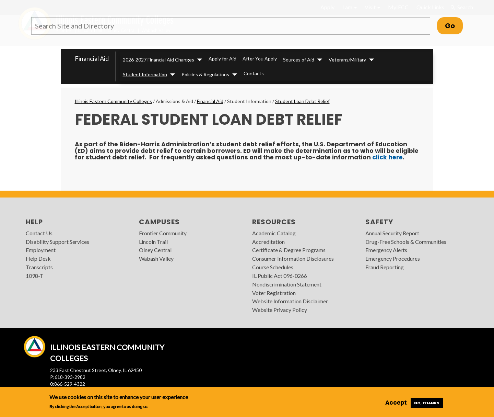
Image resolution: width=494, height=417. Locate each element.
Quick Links (430, 7)
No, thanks (426, 403)
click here (387, 157)
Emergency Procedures (392, 258)
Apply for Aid (222, 58)
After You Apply (260, 58)
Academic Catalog (274, 233)
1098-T (35, 275)
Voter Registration (274, 293)
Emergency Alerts (386, 250)
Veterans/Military (347, 60)
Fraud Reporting (384, 267)
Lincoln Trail (153, 241)
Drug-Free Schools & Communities (405, 241)
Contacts (254, 73)
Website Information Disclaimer (290, 301)
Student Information (145, 74)
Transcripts (39, 267)
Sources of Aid (298, 60)
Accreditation (268, 241)
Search (461, 7)
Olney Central (155, 250)
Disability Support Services (57, 241)
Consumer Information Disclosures (293, 258)
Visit (372, 7)
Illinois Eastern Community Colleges (113, 101)
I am (349, 7)
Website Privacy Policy (279, 309)
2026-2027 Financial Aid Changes (158, 60)
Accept (396, 402)
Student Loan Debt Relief (302, 101)
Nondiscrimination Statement (286, 284)
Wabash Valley (156, 258)
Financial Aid (92, 58)
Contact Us (39, 233)
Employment (41, 250)
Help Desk (38, 258)
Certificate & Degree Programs (289, 250)
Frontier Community (163, 233)
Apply (327, 7)
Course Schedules (272, 267)
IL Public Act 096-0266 (279, 275)
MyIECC (398, 7)
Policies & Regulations (205, 74)
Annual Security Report (392, 233)
